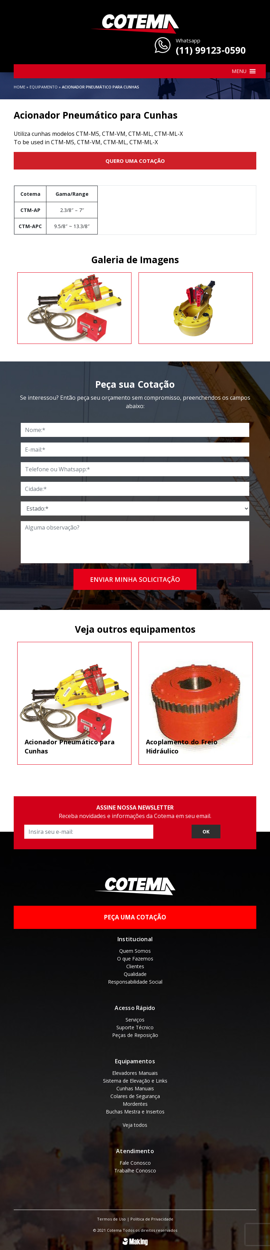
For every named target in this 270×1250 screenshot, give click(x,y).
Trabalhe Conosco (135, 1169)
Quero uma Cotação (135, 160)
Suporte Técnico (135, 1026)
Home (19, 86)
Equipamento (44, 86)
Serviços (135, 1018)
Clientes (135, 965)
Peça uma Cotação (135, 916)
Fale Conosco (135, 1161)
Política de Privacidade (151, 1218)
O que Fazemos (135, 957)
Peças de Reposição (135, 1034)
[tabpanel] (74, 307)
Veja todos (135, 1124)
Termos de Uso (111, 1218)
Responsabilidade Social (135, 980)
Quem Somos (135, 949)
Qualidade (135, 973)
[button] (239, 71)
